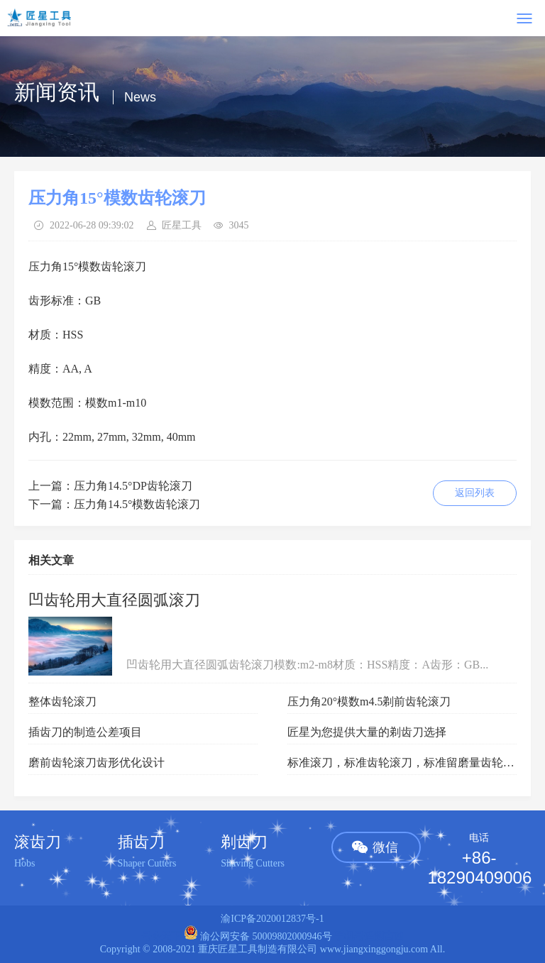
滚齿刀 (37, 842)
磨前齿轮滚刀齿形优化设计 (96, 762)
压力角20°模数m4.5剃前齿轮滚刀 (369, 701)
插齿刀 (141, 842)
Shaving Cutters (253, 863)
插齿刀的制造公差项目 (85, 732)
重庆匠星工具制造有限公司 (257, 949)
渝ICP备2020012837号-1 (272, 918)
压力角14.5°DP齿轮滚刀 (133, 486)
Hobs (24, 863)
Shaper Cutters (147, 863)
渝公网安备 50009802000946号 (258, 936)
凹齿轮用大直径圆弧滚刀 (114, 600)
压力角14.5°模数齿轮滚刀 (137, 504)
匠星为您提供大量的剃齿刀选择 (366, 732)
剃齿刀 (244, 842)
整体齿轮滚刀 (62, 701)
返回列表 (475, 493)
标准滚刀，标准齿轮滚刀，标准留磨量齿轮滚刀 (406, 762)
